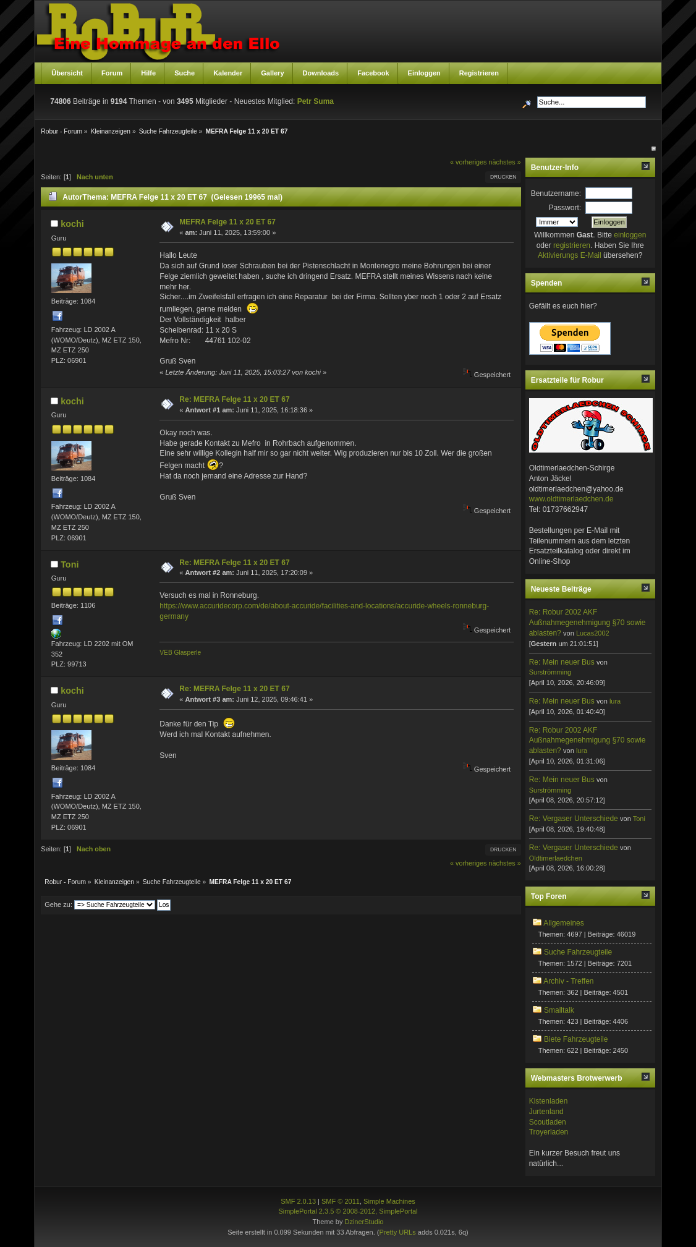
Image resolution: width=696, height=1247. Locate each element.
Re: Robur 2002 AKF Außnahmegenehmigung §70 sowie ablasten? (587, 622)
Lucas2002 (592, 633)
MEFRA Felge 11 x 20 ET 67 (227, 222)
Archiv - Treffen (568, 981)
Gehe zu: (58, 904)
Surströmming (550, 672)
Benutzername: (556, 193)
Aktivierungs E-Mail (569, 255)
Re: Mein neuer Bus (562, 662)
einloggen (630, 235)
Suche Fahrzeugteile (578, 952)
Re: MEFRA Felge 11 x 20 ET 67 (234, 399)
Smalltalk (559, 1010)
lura (615, 701)
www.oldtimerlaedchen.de (571, 499)
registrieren (571, 245)
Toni (70, 564)
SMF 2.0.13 (298, 1201)
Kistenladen (548, 1101)
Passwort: (564, 207)
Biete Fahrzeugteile (576, 1039)
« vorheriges (468, 162)
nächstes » (504, 162)
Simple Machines (389, 1201)
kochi (72, 224)
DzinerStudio (363, 1221)
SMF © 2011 (340, 1201)
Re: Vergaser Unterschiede (573, 818)
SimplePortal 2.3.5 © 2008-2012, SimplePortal (347, 1211)
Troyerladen (549, 1132)
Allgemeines (563, 923)
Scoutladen (547, 1122)
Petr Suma (315, 101)
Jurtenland (546, 1111)
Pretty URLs (397, 1232)
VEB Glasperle (180, 652)
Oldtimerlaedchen (555, 858)
